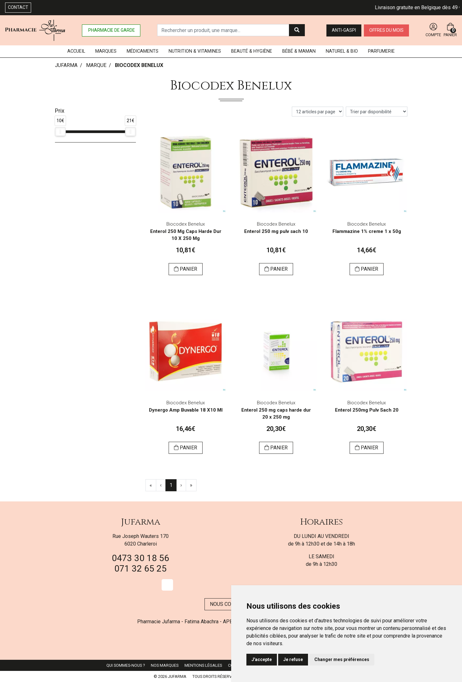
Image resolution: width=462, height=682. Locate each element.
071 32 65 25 (140, 568)
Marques (106, 51)
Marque (96, 65)
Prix (59, 111)
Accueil (76, 51)
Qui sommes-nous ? (125, 665)
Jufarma (140, 522)
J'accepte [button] (261, 659)
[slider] (60, 131)
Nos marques (164, 665)
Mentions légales (203, 665)
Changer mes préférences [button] (341, 659)
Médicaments (142, 51)
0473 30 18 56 (140, 558)
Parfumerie (381, 51)
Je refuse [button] (293, 659)
